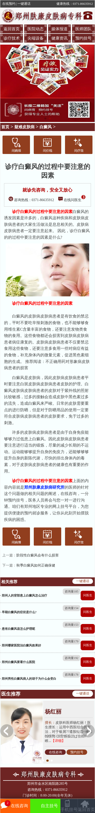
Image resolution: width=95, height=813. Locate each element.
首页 (5, 127)
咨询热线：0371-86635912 (31, 200)
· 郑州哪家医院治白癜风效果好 (20, 645)
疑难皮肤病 (24, 127)
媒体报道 (59, 29)
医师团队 (83, 29)
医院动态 (35, 29)
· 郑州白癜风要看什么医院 (17, 662)
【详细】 (58, 741)
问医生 (87, 595)
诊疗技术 (12, 38)
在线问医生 (71, 200)
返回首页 (12, 29)
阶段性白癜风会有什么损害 (37, 555)
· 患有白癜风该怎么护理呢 (17, 629)
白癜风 (46, 127)
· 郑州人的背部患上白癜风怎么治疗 (23, 595)
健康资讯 (59, 38)
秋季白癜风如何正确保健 (35, 565)
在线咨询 (55, 752)
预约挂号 (83, 38)
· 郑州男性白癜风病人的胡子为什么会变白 (28, 678)
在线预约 (8, 4)
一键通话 (23, 4)
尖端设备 (35, 38)
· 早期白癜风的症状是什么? (18, 612)
